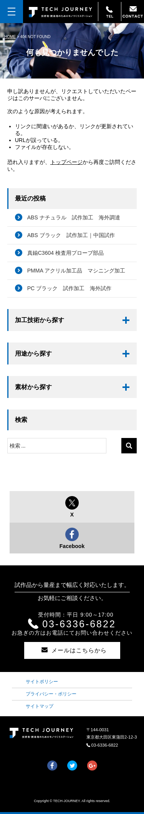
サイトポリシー (42, 681)
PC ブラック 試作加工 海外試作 (69, 288)
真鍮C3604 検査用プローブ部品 (65, 253)
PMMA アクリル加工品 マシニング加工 (76, 270)
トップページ (66, 162)
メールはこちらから (69, 650)
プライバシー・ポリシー (51, 694)
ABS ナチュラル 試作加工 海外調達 (73, 217)
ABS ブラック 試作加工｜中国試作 (71, 235)
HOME (10, 37)
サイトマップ (39, 706)
